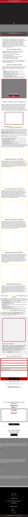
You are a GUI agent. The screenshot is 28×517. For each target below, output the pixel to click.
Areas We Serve (14, 511)
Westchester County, (14, 387)
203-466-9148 (16, 313)
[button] (14, 23)
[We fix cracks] (14, 394)
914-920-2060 (14, 1)
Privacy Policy (14, 512)
